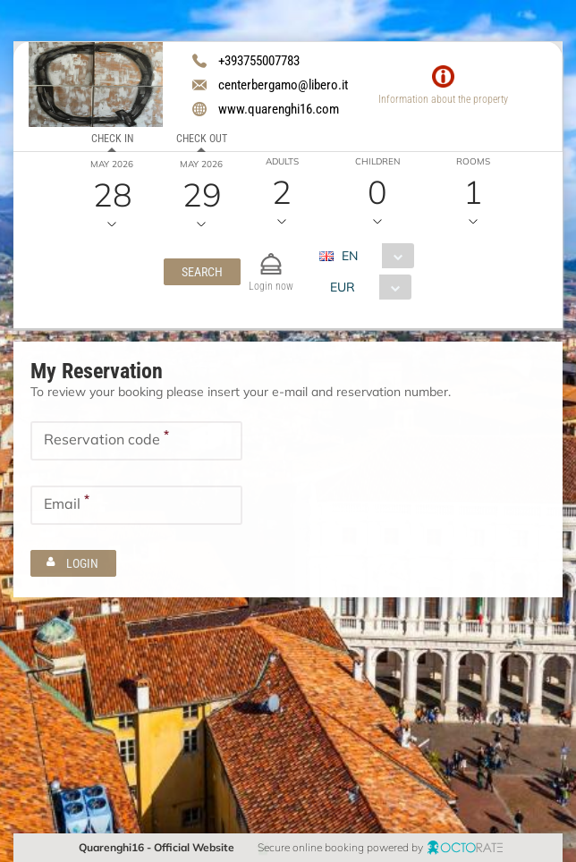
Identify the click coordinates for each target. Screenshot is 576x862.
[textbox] (136, 441)
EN (350, 256)
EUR (342, 287)
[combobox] (373, 255)
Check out (201, 138)
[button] (202, 271)
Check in (112, 138)
